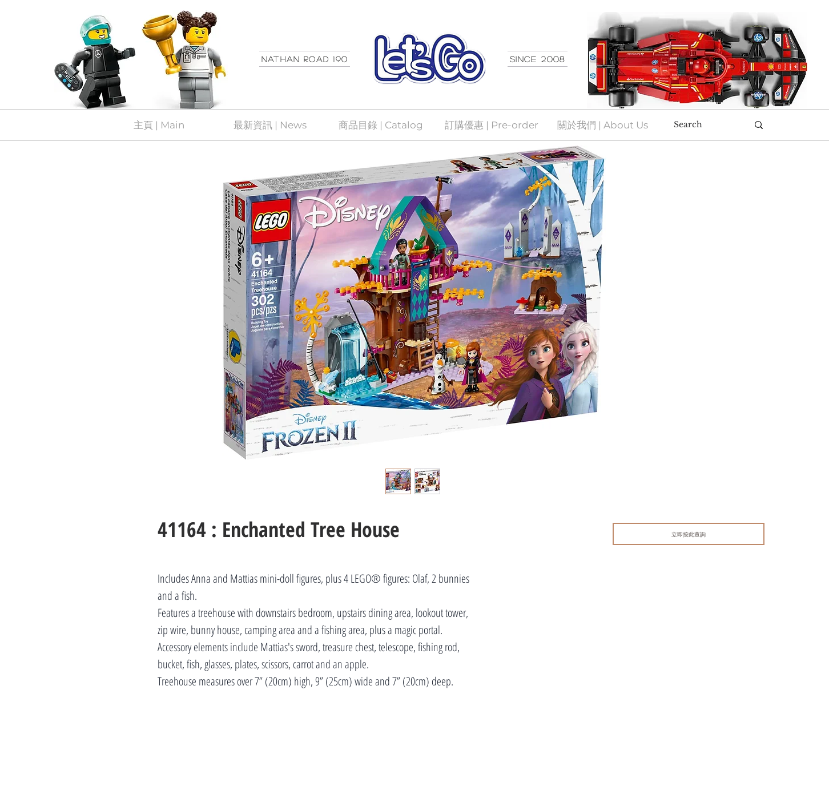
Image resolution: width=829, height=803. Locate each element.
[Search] (702, 125)
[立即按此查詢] (688, 534)
